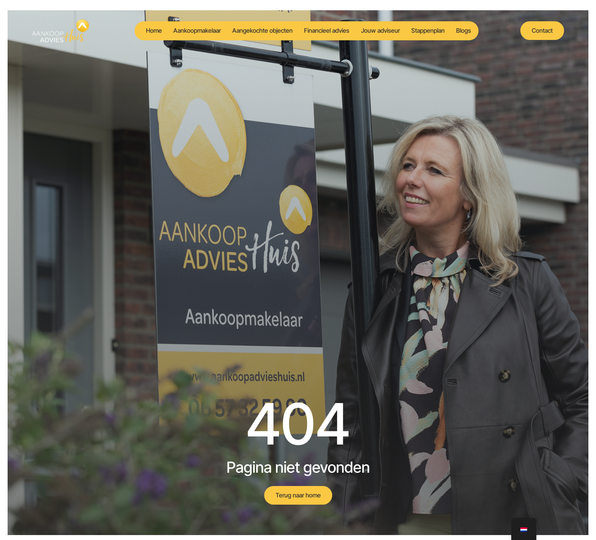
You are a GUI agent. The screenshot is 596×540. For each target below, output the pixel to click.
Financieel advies (325, 30)
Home (141, 30)
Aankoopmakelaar (188, 30)
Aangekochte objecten (257, 30)
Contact (542, 30)
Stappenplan (433, 30)
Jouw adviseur (382, 30)
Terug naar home (298, 495)
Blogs (473, 30)
